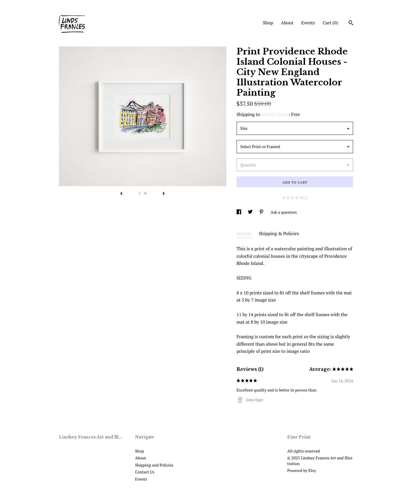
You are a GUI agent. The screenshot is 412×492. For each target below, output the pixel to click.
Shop (268, 22)
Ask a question (284, 212)
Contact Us (144, 472)
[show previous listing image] (121, 194)
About (287, 22)
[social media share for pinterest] (262, 212)
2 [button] (145, 193)
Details (245, 233)
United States (274, 114)
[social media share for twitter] (250, 212)
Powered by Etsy (301, 470)
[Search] (351, 23)
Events (308, 22)
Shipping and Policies (154, 465)
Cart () (330, 22)
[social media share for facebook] (239, 212)
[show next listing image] (163, 194)
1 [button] (139, 193)
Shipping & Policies (279, 233)
